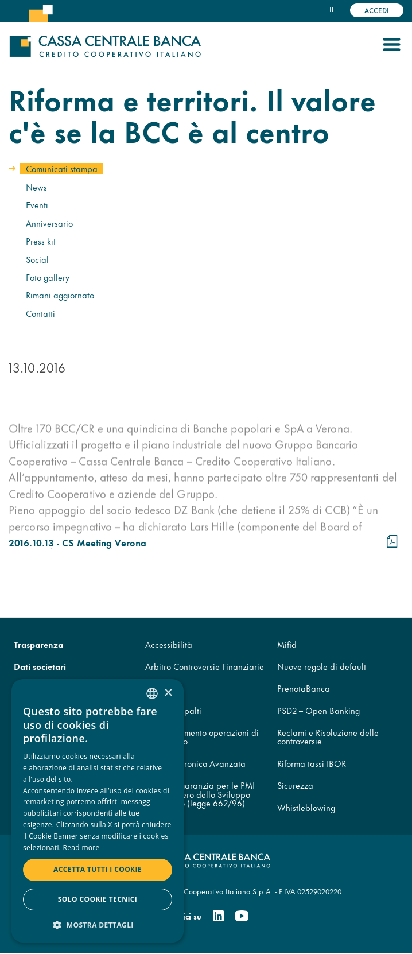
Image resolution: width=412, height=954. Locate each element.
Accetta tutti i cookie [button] (97, 869)
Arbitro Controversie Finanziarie (204, 666)
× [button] (168, 693)
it (331, 9)
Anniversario (49, 223)
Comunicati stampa (62, 168)
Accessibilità (168, 644)
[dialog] (97, 811)
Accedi (376, 10)
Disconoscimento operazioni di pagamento (202, 736)
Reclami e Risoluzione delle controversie (328, 736)
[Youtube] (241, 916)
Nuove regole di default (321, 666)
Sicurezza (295, 785)
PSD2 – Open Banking (318, 710)
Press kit (41, 240)
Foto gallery (47, 277)
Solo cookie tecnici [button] (97, 899)
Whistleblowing (306, 807)
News (36, 186)
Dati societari (40, 666)
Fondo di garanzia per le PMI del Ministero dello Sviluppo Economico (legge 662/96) (200, 793)
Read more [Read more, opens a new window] (81, 847)
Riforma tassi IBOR (311, 763)
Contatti (40, 313)
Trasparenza (38, 644)
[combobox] (152, 693)
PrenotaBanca (303, 688)
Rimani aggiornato (60, 294)
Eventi (37, 204)
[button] (97, 924)
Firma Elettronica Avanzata (195, 763)
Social (37, 259)
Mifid (287, 644)
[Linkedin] (218, 916)
